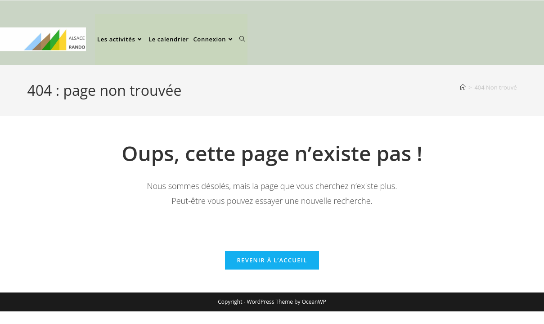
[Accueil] (463, 87)
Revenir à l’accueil (272, 260)
